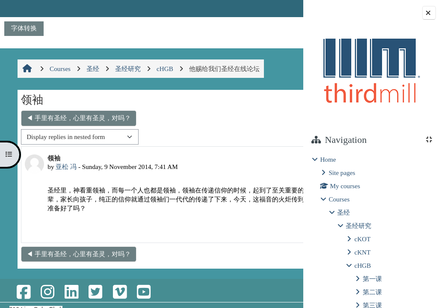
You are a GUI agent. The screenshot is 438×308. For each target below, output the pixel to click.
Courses (338, 199)
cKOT (362, 239)
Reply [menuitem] (273, 238)
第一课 (372, 278)
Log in (279, 8)
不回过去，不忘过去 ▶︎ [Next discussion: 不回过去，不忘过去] (253, 117)
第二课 (372, 292)
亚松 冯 (65, 166)
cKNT (362, 252)
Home (328, 159)
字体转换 (24, 28)
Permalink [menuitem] (240, 238)
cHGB (362, 265)
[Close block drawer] (429, 13)
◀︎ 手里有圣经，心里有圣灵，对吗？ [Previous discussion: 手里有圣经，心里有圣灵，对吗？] (78, 117)
